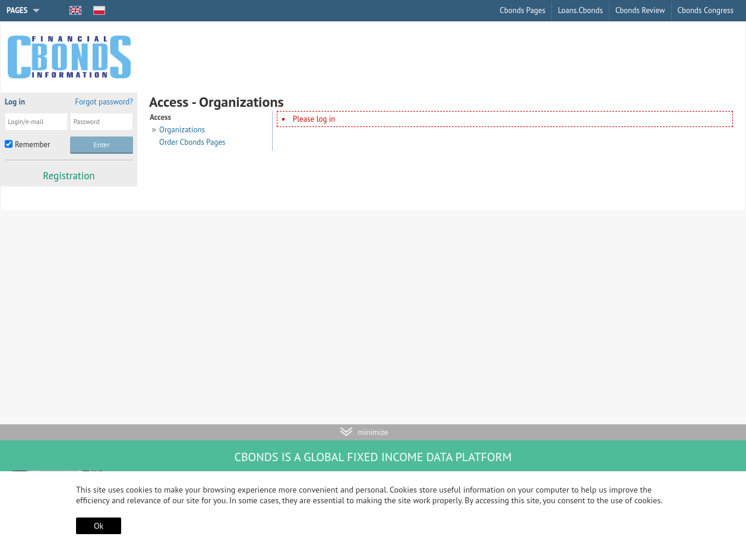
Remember (32, 144)
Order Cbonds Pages (192, 142)
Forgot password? (104, 102)
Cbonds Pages (522, 10)
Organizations (182, 130)
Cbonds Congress (706, 10)
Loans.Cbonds (580, 10)
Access (160, 117)
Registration (68, 175)
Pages (17, 10)
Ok (98, 525)
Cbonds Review (640, 10)
